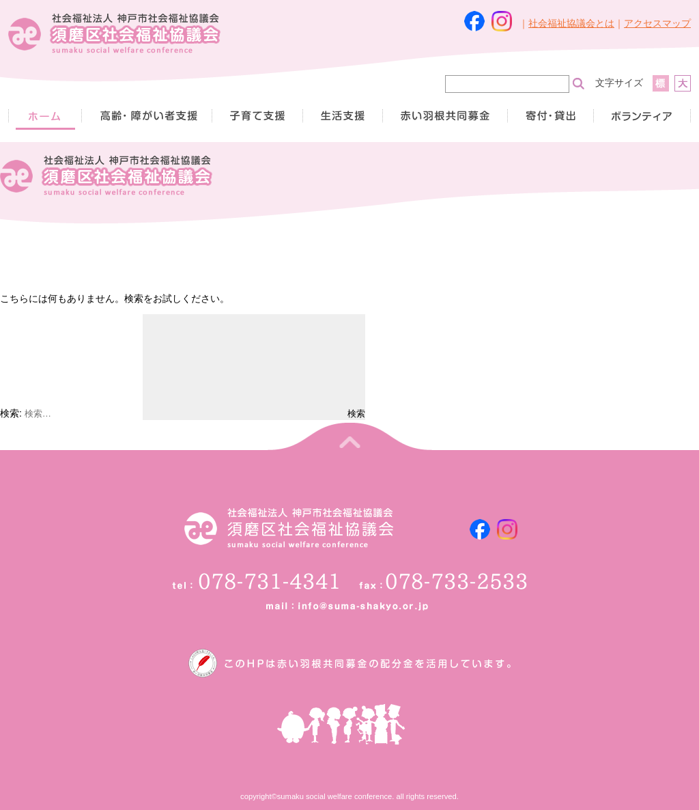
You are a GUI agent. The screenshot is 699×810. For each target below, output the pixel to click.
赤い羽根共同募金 (444, 116)
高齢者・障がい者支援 (146, 116)
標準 (661, 83)
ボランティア (642, 116)
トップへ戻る (349, 436)
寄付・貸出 (550, 116)
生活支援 (342, 116)
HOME (44, 116)
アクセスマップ (657, 23)
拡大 (682, 83)
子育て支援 (257, 116)
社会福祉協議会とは (571, 23)
